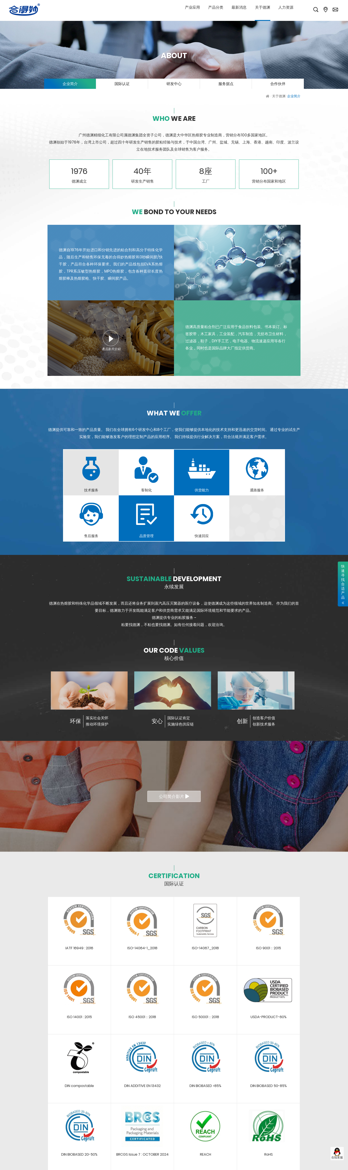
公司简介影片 (174, 796)
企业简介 (70, 83)
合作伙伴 (277, 83)
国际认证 (122, 83)
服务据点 (225, 83)
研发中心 (174, 83)
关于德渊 (278, 96)
